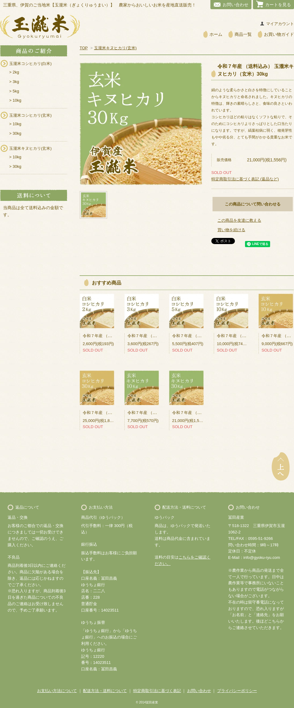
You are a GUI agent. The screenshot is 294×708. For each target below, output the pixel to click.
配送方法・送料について (105, 690)
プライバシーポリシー (237, 690)
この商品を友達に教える (239, 220)
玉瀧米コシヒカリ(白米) (30, 63)
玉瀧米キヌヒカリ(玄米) (30, 148)
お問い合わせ (235, 4)
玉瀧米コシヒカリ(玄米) (30, 115)
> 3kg (14, 81)
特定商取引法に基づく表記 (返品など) (245, 179)
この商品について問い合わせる (253, 204)
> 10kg (15, 100)
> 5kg (14, 91)
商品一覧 (243, 34)
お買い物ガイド (279, 34)
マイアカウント (280, 23)
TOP (84, 48)
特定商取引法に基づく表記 (157, 690)
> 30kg (15, 133)
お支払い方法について (57, 690)
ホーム (215, 34)
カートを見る (278, 4)
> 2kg (14, 72)
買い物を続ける (231, 230)
